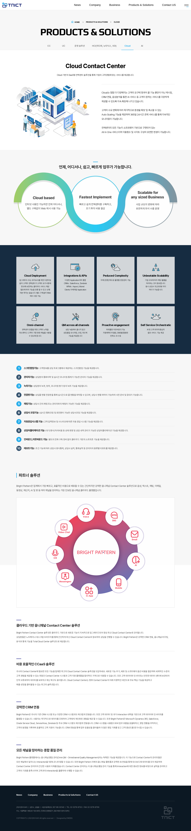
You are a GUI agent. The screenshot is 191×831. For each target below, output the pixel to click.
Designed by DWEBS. (65, 818)
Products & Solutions (141, 5)
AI (142, 46)
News (77, 5)
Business (114, 5)
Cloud (127, 46)
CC (49, 46)
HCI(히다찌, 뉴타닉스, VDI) (104, 46)
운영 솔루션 (80, 46)
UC (63, 46)
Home (75, 22)
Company (95, 5)
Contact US (169, 5)
